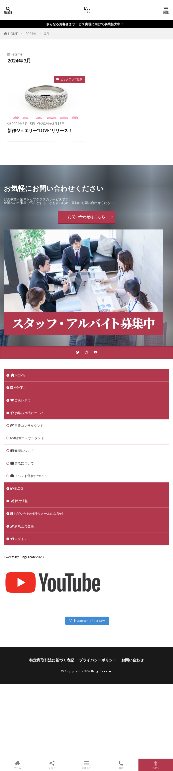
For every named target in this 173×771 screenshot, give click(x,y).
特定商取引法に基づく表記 (51, 660)
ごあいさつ (20, 400)
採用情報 (19, 501)
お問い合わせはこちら (86, 216)
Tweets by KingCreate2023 (24, 557)
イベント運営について (28, 476)
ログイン (18, 539)
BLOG (16, 488)
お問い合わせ (132, 660)
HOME (13, 34)
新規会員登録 (22, 526)
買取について (22, 463)
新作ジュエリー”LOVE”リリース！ (39, 130)
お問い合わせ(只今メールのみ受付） (38, 513)
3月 (46, 34)
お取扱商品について (27, 413)
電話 (121, 765)
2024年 (31, 34)
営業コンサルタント (26, 426)
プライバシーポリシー (97, 660)
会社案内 (18, 388)
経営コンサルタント (27, 438)
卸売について (22, 451)
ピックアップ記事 (71, 79)
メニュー (86, 765)
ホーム (17, 765)
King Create (101, 671)
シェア (52, 765)
